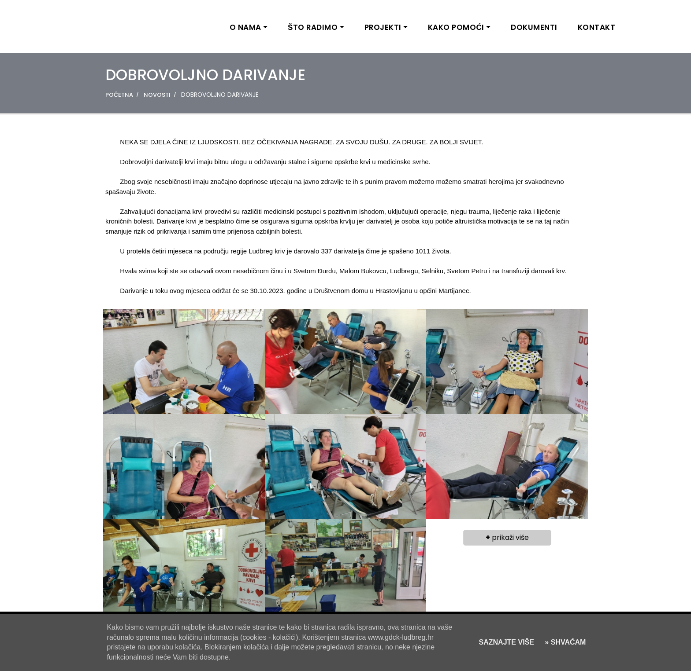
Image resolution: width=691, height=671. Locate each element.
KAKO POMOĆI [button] (456, 27)
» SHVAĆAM (564, 642)
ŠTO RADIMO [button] (313, 27)
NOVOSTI (157, 95)
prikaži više (507, 537)
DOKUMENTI (534, 27)
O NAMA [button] (245, 27)
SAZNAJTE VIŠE (506, 642)
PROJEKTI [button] (382, 27)
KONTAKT (597, 27)
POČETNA (119, 95)
